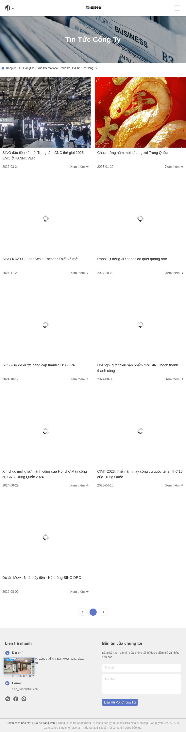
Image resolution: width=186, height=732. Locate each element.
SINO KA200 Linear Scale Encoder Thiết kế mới (40, 259)
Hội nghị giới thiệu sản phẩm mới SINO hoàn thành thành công (137, 368)
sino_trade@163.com (25, 689)
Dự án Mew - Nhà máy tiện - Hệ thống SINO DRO (41, 578)
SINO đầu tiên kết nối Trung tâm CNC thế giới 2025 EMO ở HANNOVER (43, 155)
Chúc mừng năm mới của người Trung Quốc (132, 153)
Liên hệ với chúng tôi (120, 702)
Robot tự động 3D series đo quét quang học (132, 259)
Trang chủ (12, 68)
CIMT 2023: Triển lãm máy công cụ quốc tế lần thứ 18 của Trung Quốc (140, 474)
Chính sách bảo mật (19, 722)
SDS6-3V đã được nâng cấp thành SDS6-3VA (38, 365)
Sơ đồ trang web (44, 722)
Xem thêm (79, 166)
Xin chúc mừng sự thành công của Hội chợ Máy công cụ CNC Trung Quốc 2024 (44, 474)
